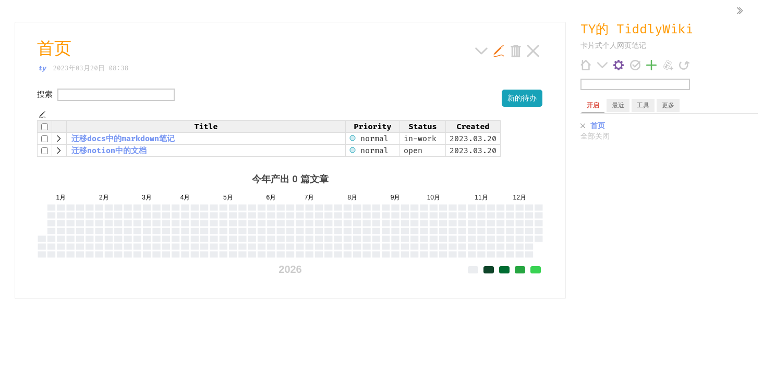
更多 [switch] (668, 105)
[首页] (585, 64)
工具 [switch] (643, 105)
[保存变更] (635, 64)
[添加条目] (651, 64)
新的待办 (522, 98)
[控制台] (618, 64)
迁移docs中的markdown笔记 (123, 138)
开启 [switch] (593, 105)
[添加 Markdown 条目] (668, 64)
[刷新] (684, 64)
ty (42, 68)
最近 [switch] (618, 105)
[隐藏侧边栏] (740, 11)
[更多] (602, 64)
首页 (597, 126)
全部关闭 (595, 136)
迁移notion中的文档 (109, 150)
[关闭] (583, 126)
